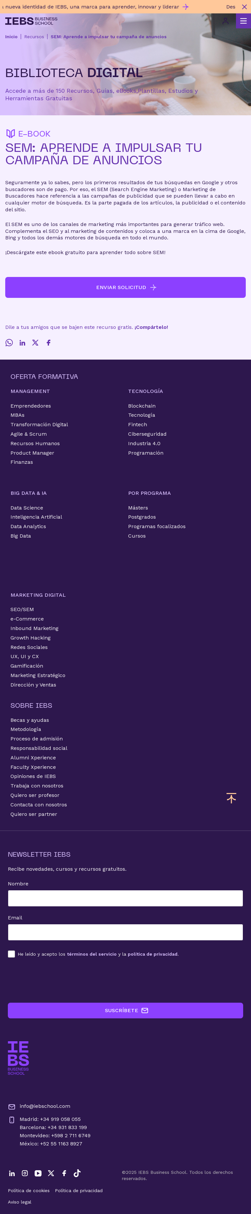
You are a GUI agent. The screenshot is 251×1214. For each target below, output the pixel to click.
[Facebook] (48, 343)
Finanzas (21, 462)
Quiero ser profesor (34, 795)
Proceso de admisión (36, 739)
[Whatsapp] (9, 343)
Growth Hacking (30, 638)
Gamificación (26, 666)
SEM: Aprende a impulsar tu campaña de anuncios (109, 36)
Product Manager (32, 453)
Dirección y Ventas (33, 685)
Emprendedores (30, 406)
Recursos (34, 36)
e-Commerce (27, 619)
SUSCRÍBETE (127, 1010)
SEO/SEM (22, 609)
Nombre (18, 884)
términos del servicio (92, 954)
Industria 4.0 (144, 443)
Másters (138, 508)
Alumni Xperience (33, 757)
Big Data (20, 536)
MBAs (17, 415)
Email (15, 918)
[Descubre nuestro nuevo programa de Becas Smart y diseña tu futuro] (119, 7)
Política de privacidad (79, 1190)
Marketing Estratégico (37, 675)
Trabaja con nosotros (36, 786)
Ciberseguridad (147, 434)
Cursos (137, 536)
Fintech (137, 424)
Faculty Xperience (33, 767)
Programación (145, 453)
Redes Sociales (29, 647)
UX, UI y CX (24, 656)
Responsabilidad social (38, 748)
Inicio (11, 36)
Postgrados (142, 517)
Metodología (25, 729)
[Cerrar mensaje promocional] (244, 7)
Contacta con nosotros (38, 804)
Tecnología (141, 415)
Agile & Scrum (28, 434)
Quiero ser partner (33, 814)
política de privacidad (152, 954)
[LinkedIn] (22, 343)
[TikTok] (77, 1173)
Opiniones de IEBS (33, 776)
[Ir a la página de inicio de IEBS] (18, 1058)
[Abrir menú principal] (243, 20)
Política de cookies (29, 1190)
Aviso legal (19, 1202)
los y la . (98, 954)
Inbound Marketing (34, 628)
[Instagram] (25, 1173)
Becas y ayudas (29, 720)
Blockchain (142, 406)
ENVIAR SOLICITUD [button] (126, 287)
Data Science (26, 508)
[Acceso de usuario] (225, 20)
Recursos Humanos (35, 443)
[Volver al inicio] (31, 21)
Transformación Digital (39, 424)
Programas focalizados (157, 526)
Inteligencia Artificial (36, 517)
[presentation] (57, 980)
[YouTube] (38, 1173)
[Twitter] (35, 343)
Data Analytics (28, 526)
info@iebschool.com (39, 1107)
